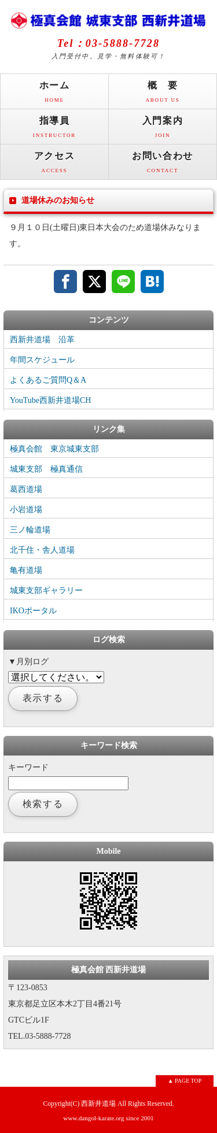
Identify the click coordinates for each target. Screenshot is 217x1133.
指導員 (54, 130)
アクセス (54, 165)
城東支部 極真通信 (46, 469)
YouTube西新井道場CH (50, 400)
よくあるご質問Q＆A (48, 380)
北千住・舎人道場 (42, 550)
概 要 (162, 94)
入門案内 (162, 130)
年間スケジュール (42, 360)
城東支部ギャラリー (46, 590)
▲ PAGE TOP (185, 1081)
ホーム (54, 94)
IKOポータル (33, 610)
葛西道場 (26, 489)
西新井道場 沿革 (42, 339)
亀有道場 (26, 570)
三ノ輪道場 (30, 529)
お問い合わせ (162, 165)
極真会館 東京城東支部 (54, 449)
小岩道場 (26, 509)
